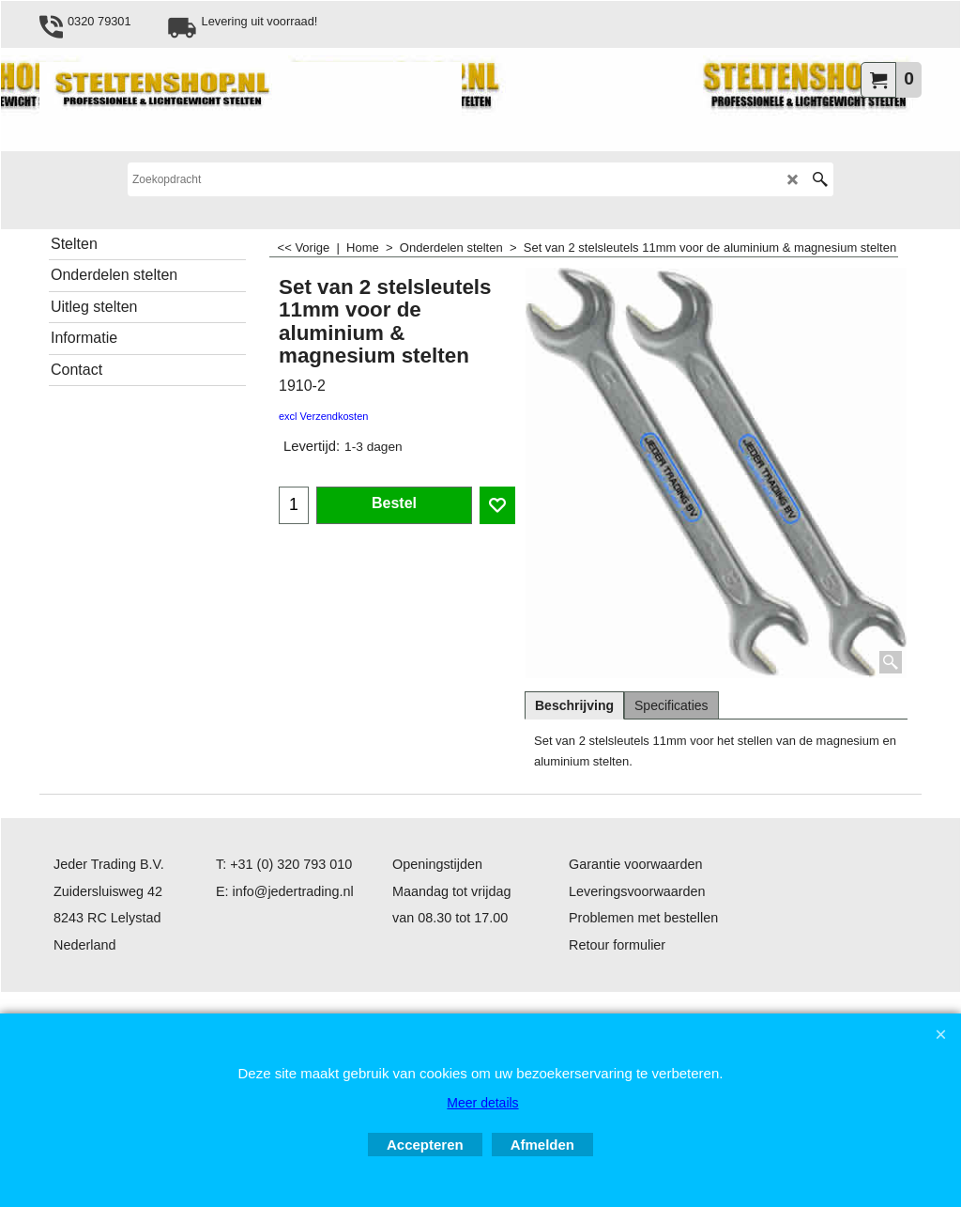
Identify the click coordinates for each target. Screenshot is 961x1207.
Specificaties (671, 705)
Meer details (482, 1102)
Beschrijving (574, 705)
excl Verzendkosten (323, 416)
